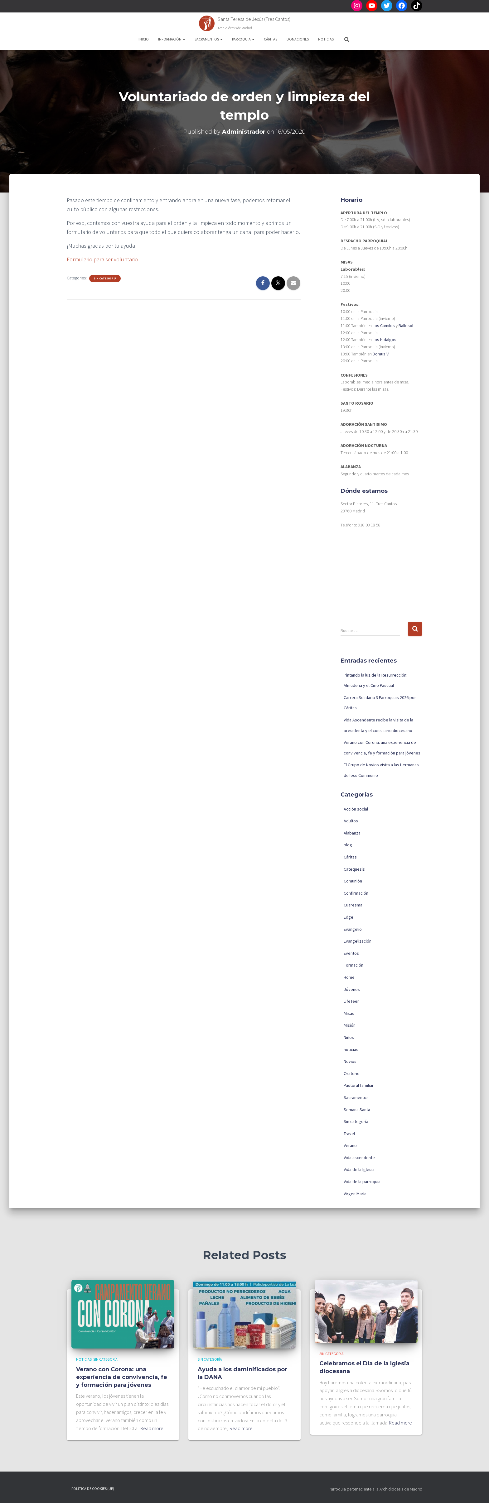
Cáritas (270, 39)
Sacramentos (209, 39)
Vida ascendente (359, 1157)
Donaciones (298, 39)
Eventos (351, 953)
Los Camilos (384, 325)
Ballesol (406, 325)
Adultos (351, 821)
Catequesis (354, 869)
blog (348, 845)
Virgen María (355, 1193)
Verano (350, 1145)
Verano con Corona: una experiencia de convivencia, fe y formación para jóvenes (121, 1377)
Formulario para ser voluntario (102, 259)
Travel (349, 1133)
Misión (350, 1025)
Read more (151, 1428)
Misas (349, 1013)
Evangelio (353, 929)
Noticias (326, 39)
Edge (348, 917)
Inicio (143, 39)
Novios (350, 1061)
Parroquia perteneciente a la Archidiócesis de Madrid (375, 1489)
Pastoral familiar (359, 1085)
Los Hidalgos (384, 339)
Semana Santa (357, 1109)
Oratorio (352, 1073)
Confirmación (356, 893)
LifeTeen (352, 1001)
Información (171, 39)
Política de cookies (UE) (92, 1488)
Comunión (353, 881)
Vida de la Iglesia (359, 1169)
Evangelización (357, 941)
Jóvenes (352, 989)
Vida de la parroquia (362, 1181)
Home (349, 977)
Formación (353, 965)
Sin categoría (105, 278)
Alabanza (352, 833)
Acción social (356, 809)
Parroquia (243, 39)
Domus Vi (381, 354)
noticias (351, 1049)
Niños (349, 1037)
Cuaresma (353, 905)
